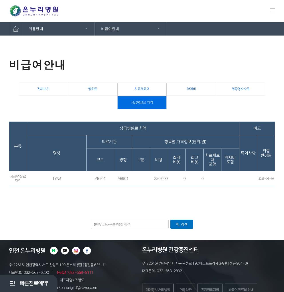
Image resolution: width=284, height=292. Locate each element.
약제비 (164, 91)
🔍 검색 (182, 213)
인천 (14, 239)
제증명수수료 (208, 91)
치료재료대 (119, 91)
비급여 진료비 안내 (246, 279)
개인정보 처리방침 (159, 279)
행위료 (75, 91)
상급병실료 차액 (253, 91)
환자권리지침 (213, 279)
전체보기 (31, 91)
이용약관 (187, 279)
